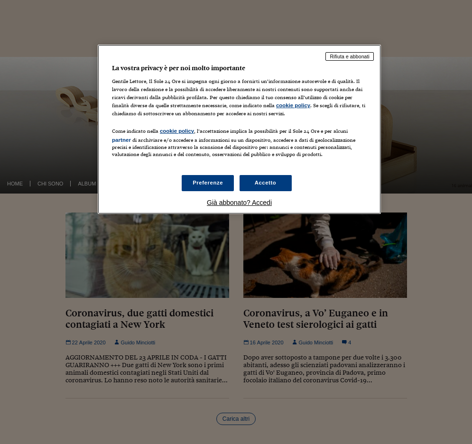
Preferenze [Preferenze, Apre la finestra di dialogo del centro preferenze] (208, 182)
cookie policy (293, 105)
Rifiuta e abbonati (350, 56)
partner (121, 140)
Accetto (266, 182)
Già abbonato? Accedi (239, 202)
